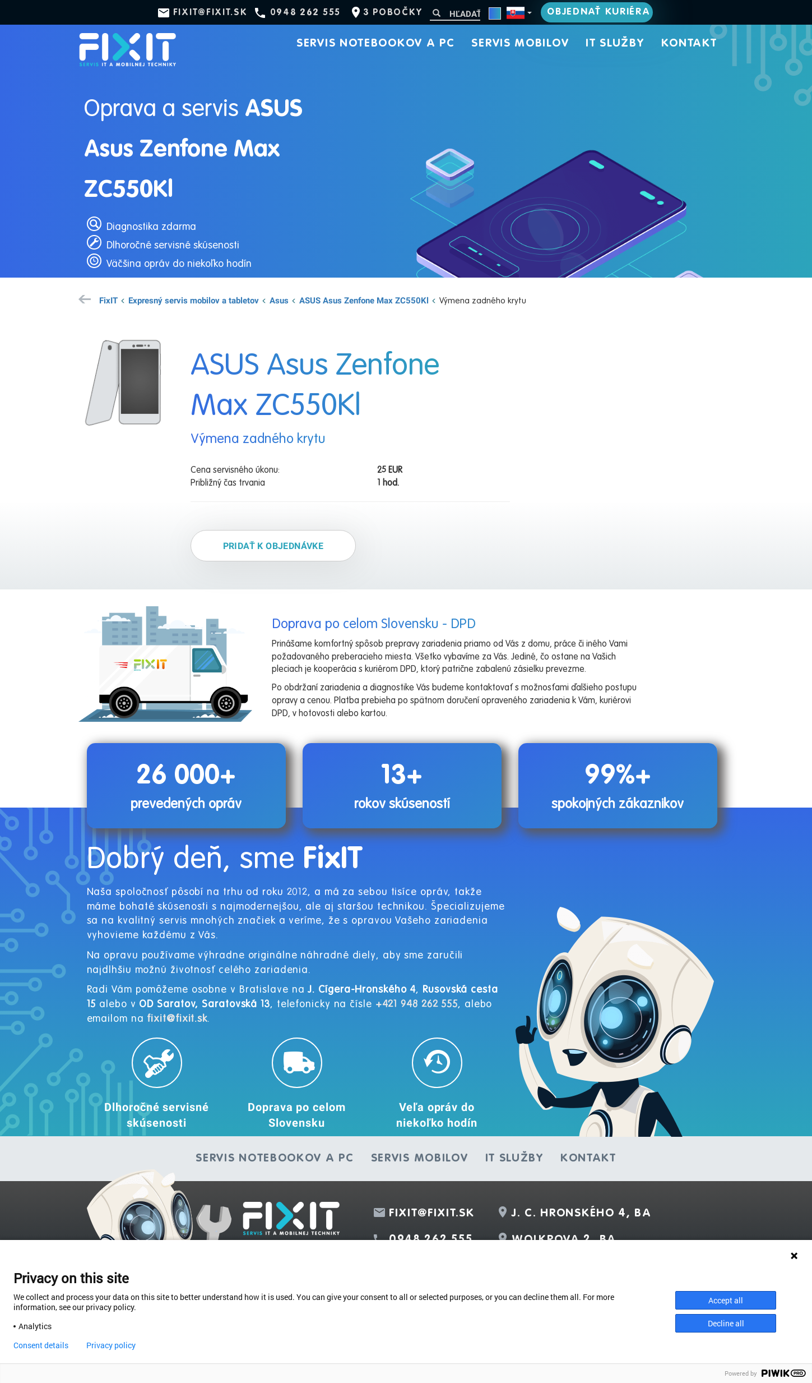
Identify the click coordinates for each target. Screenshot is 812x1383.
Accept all (725, 1300)
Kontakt (689, 43)
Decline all (726, 1323)
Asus (279, 300)
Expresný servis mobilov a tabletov (193, 300)
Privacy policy (111, 1345)
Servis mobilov (520, 43)
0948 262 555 (305, 12)
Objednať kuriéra (598, 12)
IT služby (615, 43)
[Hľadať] (455, 14)
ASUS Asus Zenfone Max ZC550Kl (364, 300)
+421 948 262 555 (416, 1004)
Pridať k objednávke (273, 546)
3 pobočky (392, 12)
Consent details (40, 1345)
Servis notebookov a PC (375, 43)
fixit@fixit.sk (210, 12)
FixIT (108, 300)
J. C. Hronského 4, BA (582, 1213)
